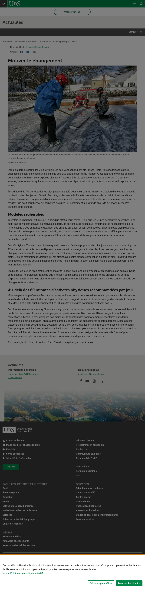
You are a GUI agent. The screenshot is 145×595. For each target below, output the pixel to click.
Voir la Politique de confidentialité (21, 573)
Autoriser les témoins (129, 583)
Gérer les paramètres (101, 583)
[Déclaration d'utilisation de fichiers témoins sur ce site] (72, 575)
